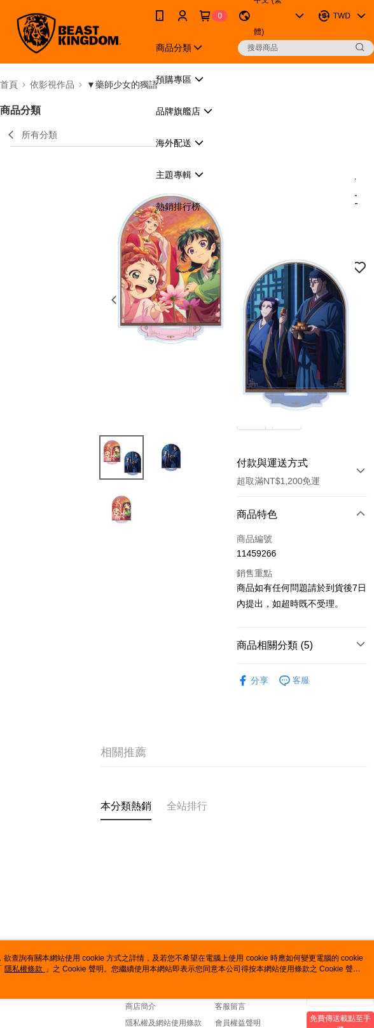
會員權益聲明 (238, 1022)
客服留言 (230, 1006)
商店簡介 (140, 1006)
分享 (252, 680)
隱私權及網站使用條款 (163, 1022)
